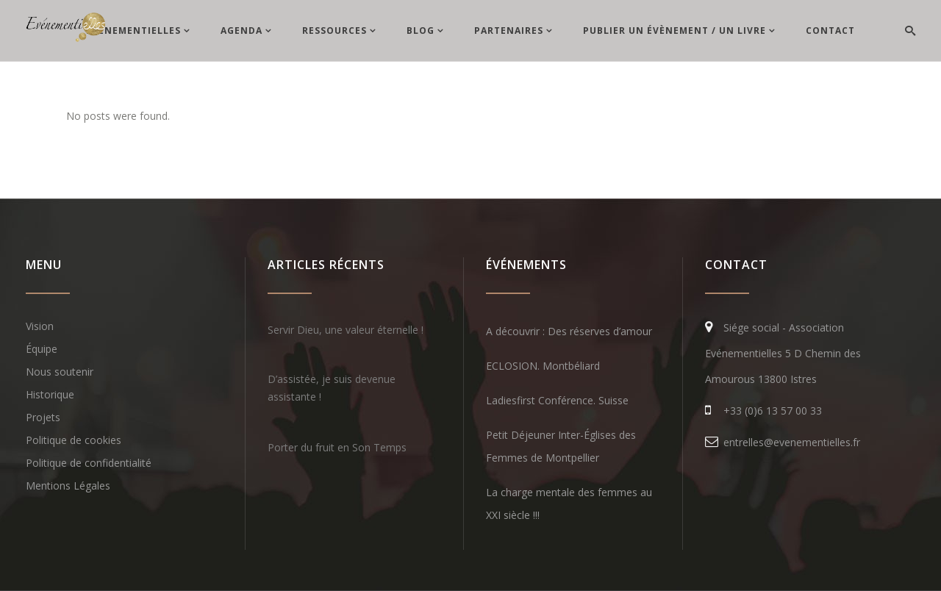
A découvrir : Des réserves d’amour (569, 331)
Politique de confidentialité (88, 463)
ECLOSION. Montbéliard (543, 366)
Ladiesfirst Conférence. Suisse (557, 400)
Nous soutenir (59, 372)
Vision (40, 326)
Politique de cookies (73, 440)
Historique (50, 394)
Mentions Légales (68, 485)
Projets (43, 417)
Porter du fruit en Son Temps (337, 447)
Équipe (41, 349)
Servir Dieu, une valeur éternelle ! (345, 330)
